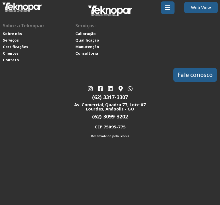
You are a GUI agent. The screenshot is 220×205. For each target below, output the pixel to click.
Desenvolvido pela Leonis (110, 136)
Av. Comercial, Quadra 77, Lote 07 (110, 104)
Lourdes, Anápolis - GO (110, 109)
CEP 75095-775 (110, 127)
